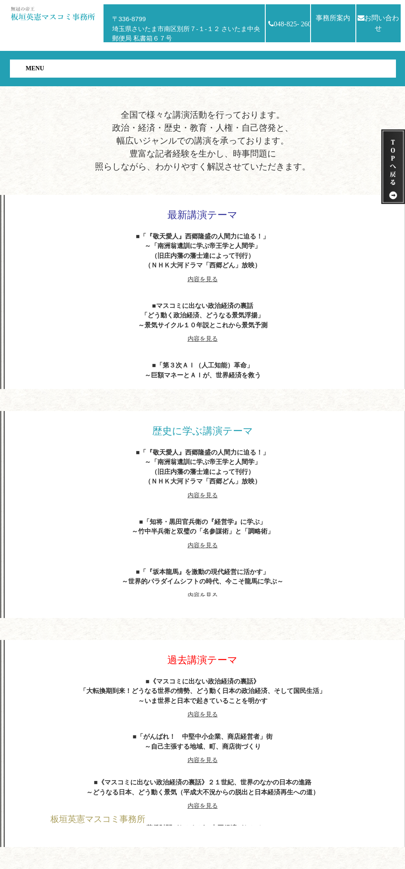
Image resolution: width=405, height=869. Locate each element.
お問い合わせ (378, 23)
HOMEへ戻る (74, 838)
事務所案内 (333, 18)
